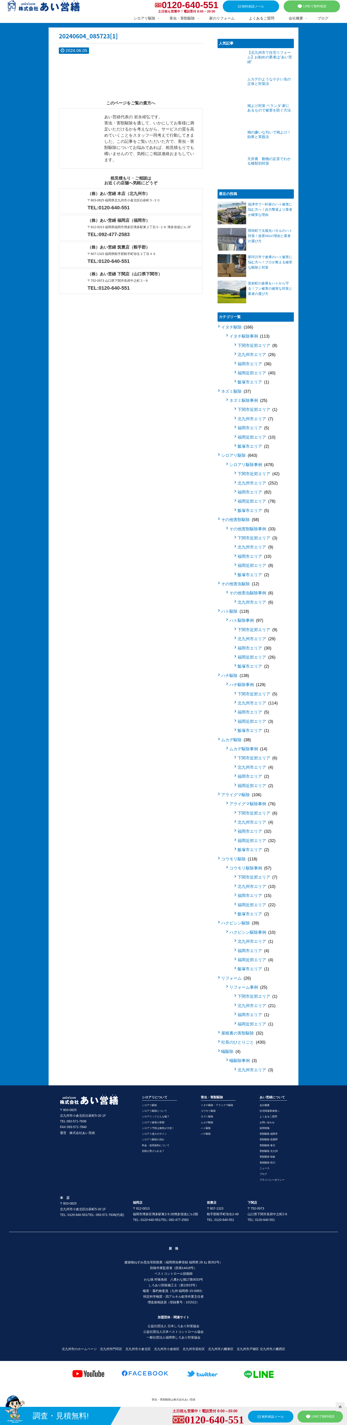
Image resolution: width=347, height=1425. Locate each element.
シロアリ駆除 (239, 455)
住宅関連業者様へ (270, 1110)
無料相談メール (251, 6)
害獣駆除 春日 (267, 1145)
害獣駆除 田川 (267, 1162)
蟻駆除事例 (243, 1060)
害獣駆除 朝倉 (267, 1156)
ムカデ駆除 (236, 740)
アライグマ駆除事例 (252, 804)
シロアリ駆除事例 (251, 464)
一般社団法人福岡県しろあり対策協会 (173, 1337)
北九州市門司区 (111, 1349)
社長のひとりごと (243, 1042)
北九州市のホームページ (79, 1349)
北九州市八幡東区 (220, 1349)
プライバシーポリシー (272, 1179)
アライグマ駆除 (241, 795)
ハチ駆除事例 (247, 684)
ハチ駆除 (235, 675)
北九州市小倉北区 (138, 1349)
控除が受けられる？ (153, 1151)
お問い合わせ (267, 1122)
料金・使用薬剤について (155, 1145)
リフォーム (236, 978)
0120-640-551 (190, 5)
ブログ (263, 1174)
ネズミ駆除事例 (248, 400)
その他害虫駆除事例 (251, 593)
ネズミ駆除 (236, 391)
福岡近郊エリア (256, 373)
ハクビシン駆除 (240, 923)
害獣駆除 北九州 (269, 1151)
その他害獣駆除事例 (252, 529)
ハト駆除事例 (246, 620)
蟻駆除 (230, 1051)
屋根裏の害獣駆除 (242, 1033)
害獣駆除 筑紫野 (269, 1139)
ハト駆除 (235, 611)
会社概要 (265, 1105)
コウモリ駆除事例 (250, 868)
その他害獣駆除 (240, 519)
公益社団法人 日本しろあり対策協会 (173, 1326)
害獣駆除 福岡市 (269, 1133)
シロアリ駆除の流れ (153, 1139)
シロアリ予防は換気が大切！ (158, 1128)
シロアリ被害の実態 (153, 1122)
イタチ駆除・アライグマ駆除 (217, 1105)
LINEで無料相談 (311, 6)
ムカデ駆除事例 (248, 749)
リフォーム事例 (248, 987)
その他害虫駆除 (240, 584)
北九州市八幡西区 (272, 1349)
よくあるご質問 (268, 1116)
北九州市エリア (256, 354)
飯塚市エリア (253, 382)
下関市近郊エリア (257, 345)
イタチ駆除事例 (249, 336)
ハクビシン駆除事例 (252, 932)
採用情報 (265, 1128)
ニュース (265, 1168)
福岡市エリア (254, 364)
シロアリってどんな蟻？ (155, 1116)
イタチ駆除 (237, 327)
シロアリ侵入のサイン (154, 1133)
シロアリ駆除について (154, 1110)
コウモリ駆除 (239, 859)
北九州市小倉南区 (166, 1349)
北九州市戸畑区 (248, 1349)
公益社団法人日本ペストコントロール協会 (173, 1332)
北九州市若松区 (194, 1349)
